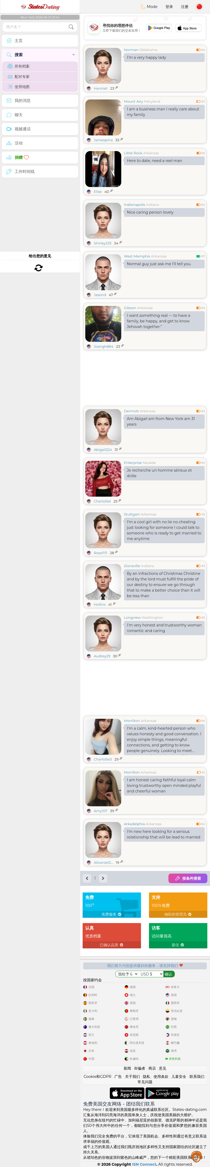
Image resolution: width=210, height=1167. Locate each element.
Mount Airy (133, 101)
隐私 (146, 1076)
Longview (132, 617)
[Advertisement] (145, 28)
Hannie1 (101, 88)
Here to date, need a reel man (154, 160)
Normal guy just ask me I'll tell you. (159, 263)
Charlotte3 (103, 759)
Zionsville (132, 566)
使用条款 (161, 1076)
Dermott (131, 411)
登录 (169, 6)
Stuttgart (132, 514)
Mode (149, 6)
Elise (98, 191)
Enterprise (133, 462)
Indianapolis (134, 204)
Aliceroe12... (103, 862)
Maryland (152, 101)
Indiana (152, 204)
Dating (40, 7)
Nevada (149, 462)
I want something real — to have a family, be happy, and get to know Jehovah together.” (158, 321)
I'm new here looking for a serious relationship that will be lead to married (163, 834)
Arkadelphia (134, 824)
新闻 (127, 1068)
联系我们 (196, 1076)
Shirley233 (102, 243)
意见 (162, 1068)
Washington (152, 617)
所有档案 (18, 66)
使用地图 (18, 86)
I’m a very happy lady (146, 57)
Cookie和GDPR (97, 1076)
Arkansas (151, 153)
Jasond (100, 295)
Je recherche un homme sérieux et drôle (159, 473)
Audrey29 (102, 656)
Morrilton (132, 721)
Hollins (100, 604)
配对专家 (18, 76)
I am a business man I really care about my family (163, 112)
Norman (131, 50)
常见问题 (145, 1081)
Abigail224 (103, 449)
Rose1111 (100, 553)
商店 (152, 1068)
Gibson (130, 308)
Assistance (197, 1156)
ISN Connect (144, 1164)
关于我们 (132, 1076)
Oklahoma (148, 50)
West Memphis (137, 256)
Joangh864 (104, 346)
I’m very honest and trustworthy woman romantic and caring (164, 628)
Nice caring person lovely (150, 212)
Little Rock (133, 153)
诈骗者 (139, 1068)
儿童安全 (178, 1076)
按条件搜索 (188, 878)
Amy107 (100, 811)
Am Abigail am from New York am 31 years (161, 421)
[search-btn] (71, 27)
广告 (118, 1076)
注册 (184, 6)
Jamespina (103, 140)
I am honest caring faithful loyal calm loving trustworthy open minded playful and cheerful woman (164, 786)
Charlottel (102, 501)
